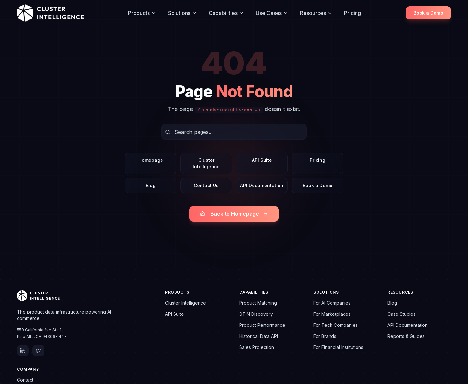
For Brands (324, 336)
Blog (151, 185)
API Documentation (261, 185)
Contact (25, 380)
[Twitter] (38, 350)
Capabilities (226, 13)
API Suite (262, 160)
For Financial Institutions (338, 347)
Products (142, 13)
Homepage (150, 160)
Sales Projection (256, 347)
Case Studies (401, 314)
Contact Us (206, 185)
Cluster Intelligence (206, 163)
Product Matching (258, 303)
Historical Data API (258, 336)
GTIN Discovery (256, 314)
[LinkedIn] (23, 350)
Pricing (352, 13)
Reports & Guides (406, 336)
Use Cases (272, 13)
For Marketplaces (332, 314)
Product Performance (262, 325)
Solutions (182, 13)
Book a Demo (428, 13)
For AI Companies (332, 303)
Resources (316, 13)
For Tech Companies (335, 325)
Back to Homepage (234, 214)
